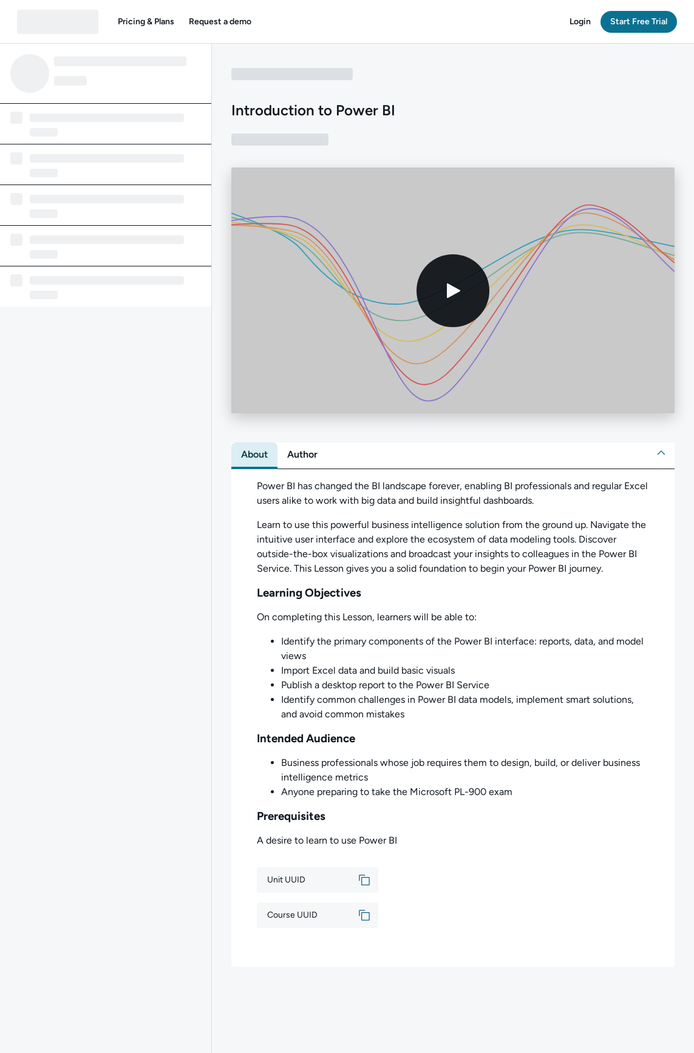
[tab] (254, 454)
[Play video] (453, 290)
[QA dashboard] (57, 22)
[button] (146, 22)
